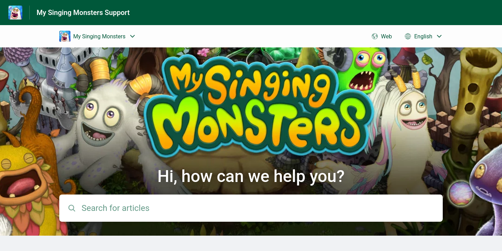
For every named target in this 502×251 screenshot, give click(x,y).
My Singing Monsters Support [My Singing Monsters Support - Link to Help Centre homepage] (83, 12)
